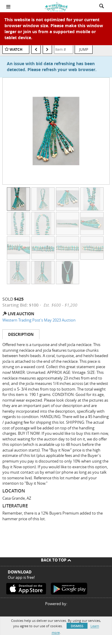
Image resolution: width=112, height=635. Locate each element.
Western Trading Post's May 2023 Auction (39, 320)
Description (21, 334)
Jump (83, 49)
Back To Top (56, 560)
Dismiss (77, 626)
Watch (16, 49)
